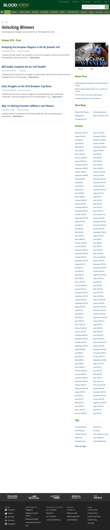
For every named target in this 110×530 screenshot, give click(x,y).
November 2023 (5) (81, 211)
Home (2, 22)
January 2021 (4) (80, 332)
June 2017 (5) (97, 200)
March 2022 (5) (80, 282)
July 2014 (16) (97, 325)
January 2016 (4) (98, 261)
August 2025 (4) (80, 136)
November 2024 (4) (81, 168)
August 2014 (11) (98, 321)
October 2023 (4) (80, 214)
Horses (84, 12)
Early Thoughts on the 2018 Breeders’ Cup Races (26, 86)
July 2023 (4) (79, 225)
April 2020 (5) (79, 364)
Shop (76, 497)
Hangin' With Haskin (82, 112)
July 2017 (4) (97, 197)
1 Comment (22, 71)
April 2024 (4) (79, 193)
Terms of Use (92, 510)
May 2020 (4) (79, 360)
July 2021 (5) (79, 310)
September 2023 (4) (81, 218)
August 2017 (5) (98, 193)
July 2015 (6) (97, 282)
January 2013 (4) (98, 388)
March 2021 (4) (80, 325)
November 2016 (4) (99, 225)
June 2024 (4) (79, 186)
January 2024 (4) (80, 204)
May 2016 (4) (97, 246)
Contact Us (71, 510)
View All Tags (80, 446)
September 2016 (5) (99, 232)
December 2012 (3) (99, 392)
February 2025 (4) (81, 158)
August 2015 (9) (98, 278)
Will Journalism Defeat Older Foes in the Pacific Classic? (91, 90)
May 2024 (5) (79, 190)
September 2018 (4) (99, 147)
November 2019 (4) (81, 381)
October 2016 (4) (98, 229)
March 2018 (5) (98, 168)
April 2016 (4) (97, 250)
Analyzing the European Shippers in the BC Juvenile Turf (31, 47)
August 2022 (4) (80, 264)
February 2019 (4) (81, 413)
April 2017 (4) (97, 207)
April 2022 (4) (79, 278)
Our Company (51, 510)
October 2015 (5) (98, 271)
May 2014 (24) (98, 332)
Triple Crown (24, 12)
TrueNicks (75, 2)
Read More (34, 57)
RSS (91, 69)
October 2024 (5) (80, 172)
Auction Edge (86, 2)
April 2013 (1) (97, 378)
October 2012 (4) (98, 399)
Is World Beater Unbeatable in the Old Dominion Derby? (91, 84)
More (107, 12)
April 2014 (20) (98, 335)
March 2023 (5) (80, 239)
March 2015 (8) (98, 296)
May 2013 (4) (97, 374)
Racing (35, 12)
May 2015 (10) (98, 289)
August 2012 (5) (98, 406)
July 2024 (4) (79, 183)
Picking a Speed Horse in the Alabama (88, 98)
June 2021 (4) (79, 314)
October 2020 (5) (80, 342)
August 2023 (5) (80, 222)
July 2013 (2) (97, 367)
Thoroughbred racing (100, 434)
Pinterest (10, 520)
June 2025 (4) (79, 143)
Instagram (10, 524)
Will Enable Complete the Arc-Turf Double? (24, 67)
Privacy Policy (92, 513)
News (14, 12)
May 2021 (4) (79, 317)
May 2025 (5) (79, 147)
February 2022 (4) (81, 285)
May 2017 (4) (97, 204)
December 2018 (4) (99, 136)
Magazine (29, 510)
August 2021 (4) (80, 307)
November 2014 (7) (99, 310)
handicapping (79, 430)
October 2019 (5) (80, 385)
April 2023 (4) (79, 236)
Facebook (10, 510)
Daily (7, 12)
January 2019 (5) (98, 133)
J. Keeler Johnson (80, 434)
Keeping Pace (79, 116)
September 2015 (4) (99, 275)
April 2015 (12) (98, 293)
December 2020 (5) (81, 335)
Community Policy (94, 516)
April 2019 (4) (79, 406)
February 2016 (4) (99, 257)
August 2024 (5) (80, 179)
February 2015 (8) (99, 300)
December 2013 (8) (99, 349)
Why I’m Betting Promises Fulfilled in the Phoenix (28, 106)
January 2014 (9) (98, 346)
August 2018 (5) (98, 151)
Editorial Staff (72, 513)
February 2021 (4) (81, 328)
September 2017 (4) (99, 190)
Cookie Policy (92, 520)
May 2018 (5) (97, 161)
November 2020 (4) (81, 339)
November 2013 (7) (99, 353)
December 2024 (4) (81, 165)
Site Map (91, 523)
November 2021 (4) (81, 296)
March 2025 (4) (80, 154)
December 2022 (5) (81, 250)
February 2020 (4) (81, 371)
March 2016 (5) (98, 254)
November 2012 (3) (99, 396)
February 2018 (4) (99, 172)
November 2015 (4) (99, 268)
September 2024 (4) (81, 175)
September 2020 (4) (81, 346)
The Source (97, 2)
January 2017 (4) (98, 218)
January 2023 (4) (80, 246)
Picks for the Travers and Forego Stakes (88, 95)
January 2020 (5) (80, 374)
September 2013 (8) (99, 360)
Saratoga (96, 430)
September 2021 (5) (81, 303)
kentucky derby (80, 441)
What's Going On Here (100, 116)
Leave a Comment (24, 51)
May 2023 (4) (79, 232)
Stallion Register (64, 2)
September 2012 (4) (99, 403)
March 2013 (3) (98, 381)
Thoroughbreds (98, 438)
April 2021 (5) (79, 321)
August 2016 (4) (98, 236)
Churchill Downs (80, 427)
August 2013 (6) (98, 364)
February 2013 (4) (99, 385)
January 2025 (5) (80, 161)
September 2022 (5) (81, 261)
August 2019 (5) (80, 392)
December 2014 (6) (99, 307)
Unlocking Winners (99, 112)
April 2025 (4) (79, 151)
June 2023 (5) (79, 229)
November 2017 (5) (99, 183)
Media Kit (49, 513)
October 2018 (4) (98, 143)
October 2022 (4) (80, 257)
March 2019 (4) (80, 410)
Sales (62, 12)
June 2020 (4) (79, 356)
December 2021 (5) (81, 293)
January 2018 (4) (98, 175)
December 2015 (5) (99, 264)
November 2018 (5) (99, 140)
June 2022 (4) (79, 271)
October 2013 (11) (99, 356)
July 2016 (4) (97, 239)
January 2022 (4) (80, 289)
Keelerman (78, 438)
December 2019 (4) (81, 378)
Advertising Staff (73, 516)
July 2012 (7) (97, 410)
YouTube (9, 517)
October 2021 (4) (80, 300)
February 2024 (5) (81, 200)
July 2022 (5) (79, 268)
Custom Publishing (53, 520)
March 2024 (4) (80, 197)
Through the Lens (81, 119)
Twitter (9, 513)
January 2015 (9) (98, 303)
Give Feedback (72, 520)
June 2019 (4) (79, 399)
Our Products (51, 516)
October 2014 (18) (99, 314)
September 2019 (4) (81, 388)
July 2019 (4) (79, 396)
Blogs (91, 12)
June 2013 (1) (97, 371)
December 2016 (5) (99, 222)
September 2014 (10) (100, 317)
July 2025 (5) (79, 140)
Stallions (54, 12)
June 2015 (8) (97, 285)
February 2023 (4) (81, 243)
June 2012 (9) (97, 413)
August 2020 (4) (80, 349)
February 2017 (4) (99, 214)
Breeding (44, 12)
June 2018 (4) (97, 158)
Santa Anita (97, 427)
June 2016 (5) (97, 243)
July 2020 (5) (79, 353)
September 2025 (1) (81, 133)
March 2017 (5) (98, 211)
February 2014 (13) (99, 342)
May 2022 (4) (79, 275)
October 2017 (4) (98, 186)
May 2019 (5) (79, 403)
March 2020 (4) (80, 367)
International (72, 12)
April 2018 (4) (97, 165)
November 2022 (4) (81, 254)
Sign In (106, 2)
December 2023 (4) (81, 207)
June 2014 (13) (98, 328)
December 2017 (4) (99, 179)
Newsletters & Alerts (33, 522)
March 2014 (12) (98, 339)
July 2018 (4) (97, 154)
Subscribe (99, 12)
